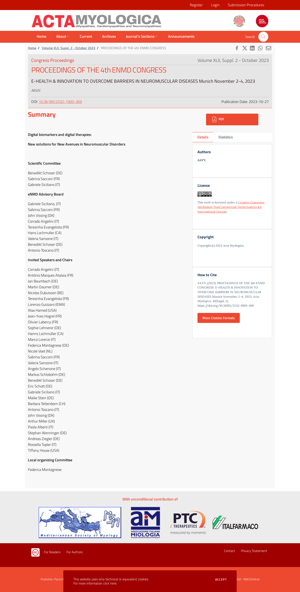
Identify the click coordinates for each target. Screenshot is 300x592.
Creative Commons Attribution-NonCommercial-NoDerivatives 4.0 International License (231, 207)
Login (215, 5)
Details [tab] (202, 137)
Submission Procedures (246, 5)
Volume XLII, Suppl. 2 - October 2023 (68, 47)
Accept (221, 579)
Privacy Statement (254, 550)
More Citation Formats (218, 317)
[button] (263, 37)
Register (196, 5)
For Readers (52, 551)
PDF (217, 119)
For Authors (74, 551)
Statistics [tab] (225, 137)
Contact (229, 550)
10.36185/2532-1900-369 (60, 101)
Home (32, 47)
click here (109, 583)
